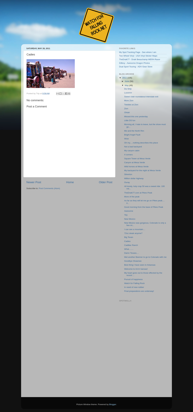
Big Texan (128, 237)
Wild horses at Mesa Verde (136, 166)
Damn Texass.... (131, 253)
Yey (126, 215)
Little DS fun (129, 120)
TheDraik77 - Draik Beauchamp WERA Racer (139, 59)
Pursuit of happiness (133, 279)
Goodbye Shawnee (133, 261)
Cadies (127, 241)
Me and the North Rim (134, 131)
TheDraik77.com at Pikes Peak (138, 193)
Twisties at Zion (131, 104)
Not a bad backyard (133, 147)
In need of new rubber (134, 287)
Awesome (128, 211)
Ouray (127, 182)
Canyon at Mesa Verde (134, 162)
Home (70, 182)
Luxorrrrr (128, 93)
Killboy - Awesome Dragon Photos (134, 63)
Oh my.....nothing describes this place (141, 143)
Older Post (105, 182)
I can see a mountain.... (134, 229)
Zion (126, 108)
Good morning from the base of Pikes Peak (143, 207)
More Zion (128, 100)
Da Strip (128, 89)
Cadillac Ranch (131, 245)
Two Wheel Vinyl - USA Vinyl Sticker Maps (138, 56)
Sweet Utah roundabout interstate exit (141, 97)
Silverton (128, 174)
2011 (124, 78)
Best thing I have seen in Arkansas (139, 265)
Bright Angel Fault (132, 135)
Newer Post (33, 182)
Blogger (112, 404)
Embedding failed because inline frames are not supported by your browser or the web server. (142, 348)
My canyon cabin (131, 150)
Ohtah (127, 112)
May (127, 85)
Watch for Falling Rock (134, 283)
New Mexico (129, 219)
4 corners (128, 155)
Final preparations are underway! (139, 291)
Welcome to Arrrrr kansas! (136, 269)
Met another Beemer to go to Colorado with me (145, 257)
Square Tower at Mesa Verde (137, 158)
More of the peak (131, 197)
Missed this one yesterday (136, 116)
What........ (129, 249)
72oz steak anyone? (133, 233)
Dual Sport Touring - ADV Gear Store (135, 67)
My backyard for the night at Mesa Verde (142, 170)
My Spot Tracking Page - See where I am (137, 52)
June (127, 81)
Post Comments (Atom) (49, 188)
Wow (126, 139)
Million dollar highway (134, 178)
